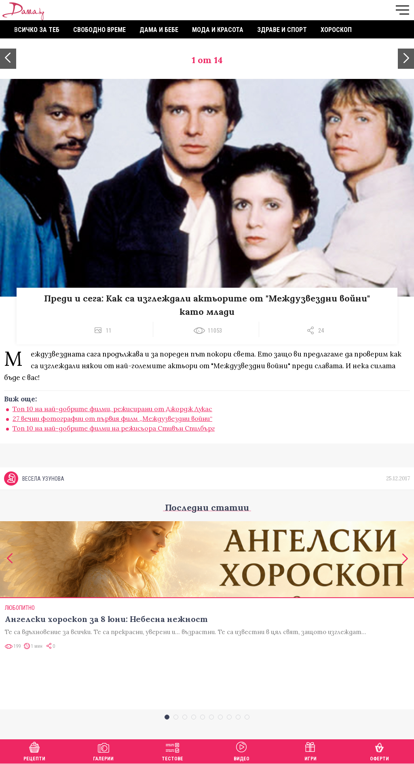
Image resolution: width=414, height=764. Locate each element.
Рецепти (34, 750)
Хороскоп (336, 30)
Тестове (172, 750)
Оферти (379, 750)
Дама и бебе (158, 30)
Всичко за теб (36, 30)
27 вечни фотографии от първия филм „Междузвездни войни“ (112, 418)
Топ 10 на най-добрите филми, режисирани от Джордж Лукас (112, 409)
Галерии (103, 750)
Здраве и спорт (282, 30)
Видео (241, 750)
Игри (310, 750)
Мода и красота (217, 30)
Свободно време (99, 30)
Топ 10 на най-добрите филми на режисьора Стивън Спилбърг (114, 428)
